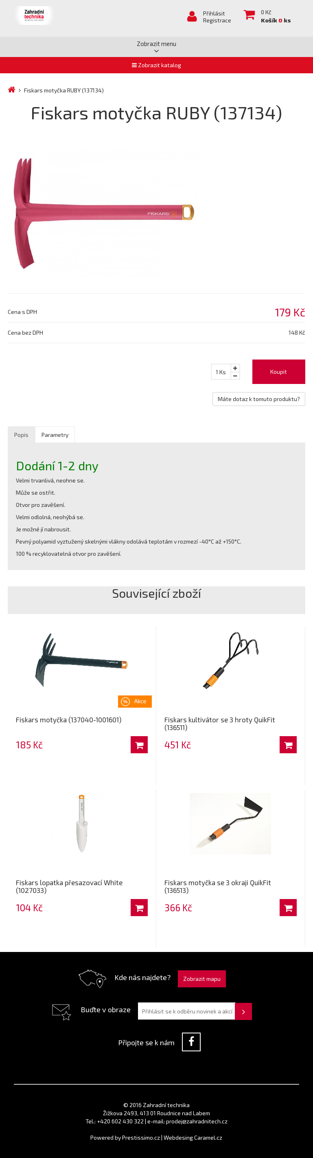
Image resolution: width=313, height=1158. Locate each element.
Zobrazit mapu (202, 978)
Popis (21, 434)
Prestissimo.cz (141, 1137)
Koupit (278, 371)
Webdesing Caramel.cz (193, 1137)
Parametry (55, 434)
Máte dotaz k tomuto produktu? (259, 398)
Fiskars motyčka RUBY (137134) (64, 90)
